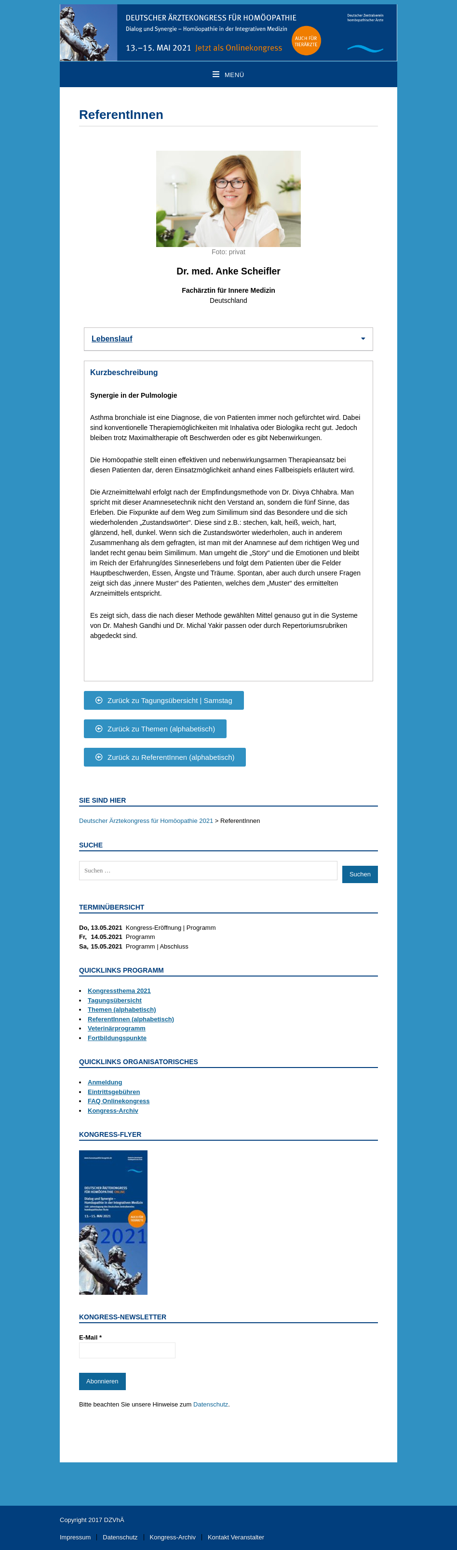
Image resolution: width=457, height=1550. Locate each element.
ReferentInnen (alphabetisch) (131, 1019)
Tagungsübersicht (115, 1000)
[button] (228, 339)
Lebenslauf (112, 339)
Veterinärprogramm (117, 1028)
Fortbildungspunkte (117, 1038)
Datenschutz (210, 1404)
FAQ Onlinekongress (119, 1101)
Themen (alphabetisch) (122, 1009)
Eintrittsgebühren (114, 1091)
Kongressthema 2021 (119, 990)
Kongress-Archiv (113, 1110)
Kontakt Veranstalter (236, 1537)
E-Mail (90, 1337)
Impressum (75, 1537)
